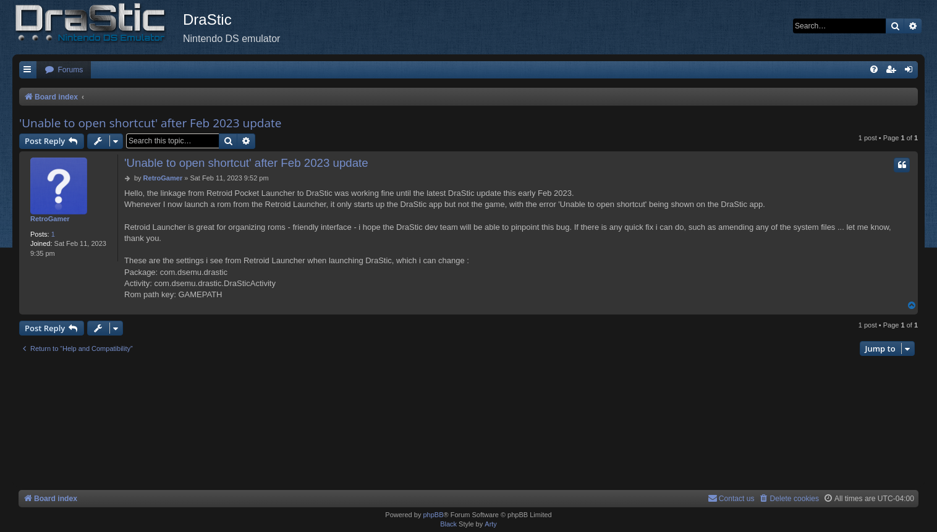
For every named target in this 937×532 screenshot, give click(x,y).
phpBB (433, 514)
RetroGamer (50, 218)
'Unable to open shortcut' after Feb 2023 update (150, 123)
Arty (491, 524)
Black (448, 524)
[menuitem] (63, 70)
